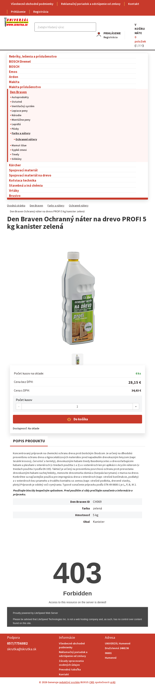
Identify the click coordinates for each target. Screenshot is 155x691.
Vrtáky (14, 190)
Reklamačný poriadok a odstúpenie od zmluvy (90, 4)
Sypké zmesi (19, 149)
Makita (14, 82)
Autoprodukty (20, 97)
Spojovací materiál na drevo (30, 175)
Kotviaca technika (22, 180)
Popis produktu (29, 440)
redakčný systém (69, 682)
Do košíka (80, 419)
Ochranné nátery (26, 139)
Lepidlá (16, 124)
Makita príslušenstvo (25, 87)
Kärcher (15, 165)
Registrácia (40, 12)
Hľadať (92, 27)
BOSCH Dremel (20, 61)
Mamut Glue (19, 145)
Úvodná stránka (16, 205)
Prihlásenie (18, 12)
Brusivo (15, 196)
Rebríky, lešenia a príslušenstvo (33, 56)
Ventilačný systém (23, 106)
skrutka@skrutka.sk (21, 649)
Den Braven (18, 92)
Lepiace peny (20, 110)
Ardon (13, 77)
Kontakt (133, 4)
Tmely (15, 154)
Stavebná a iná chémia (26, 185)
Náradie (16, 115)
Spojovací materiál (23, 170)
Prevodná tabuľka (70, 669)
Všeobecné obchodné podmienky (32, 4)
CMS (91, 682)
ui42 (112, 682)
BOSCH (14, 66)
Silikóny (17, 158)
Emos (13, 72)
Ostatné (17, 101)
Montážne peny (21, 119)
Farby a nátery (21, 133)
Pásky (15, 128)
